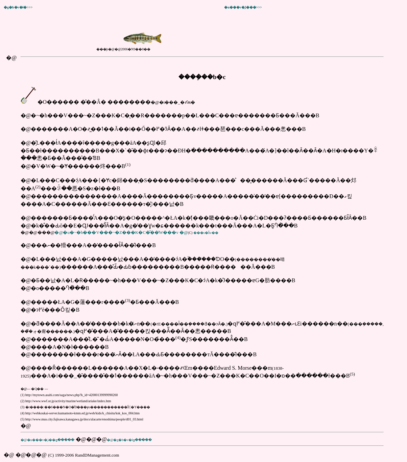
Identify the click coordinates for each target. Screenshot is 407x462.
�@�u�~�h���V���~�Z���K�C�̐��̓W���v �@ (121, 232)
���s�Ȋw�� (205, 233)
